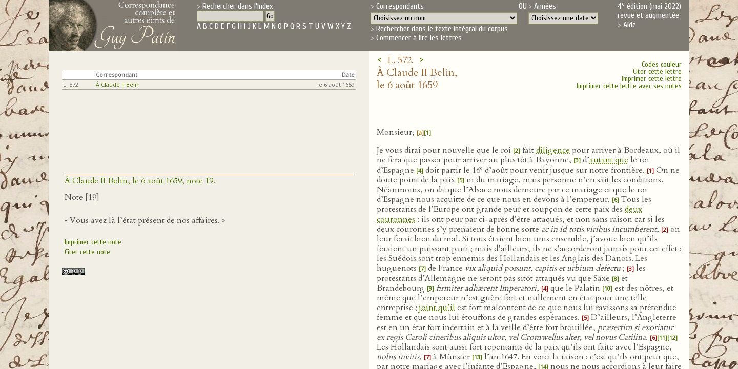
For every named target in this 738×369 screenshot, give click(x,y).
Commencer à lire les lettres (419, 38)
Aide (629, 24)
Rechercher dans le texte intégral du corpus (442, 28)
